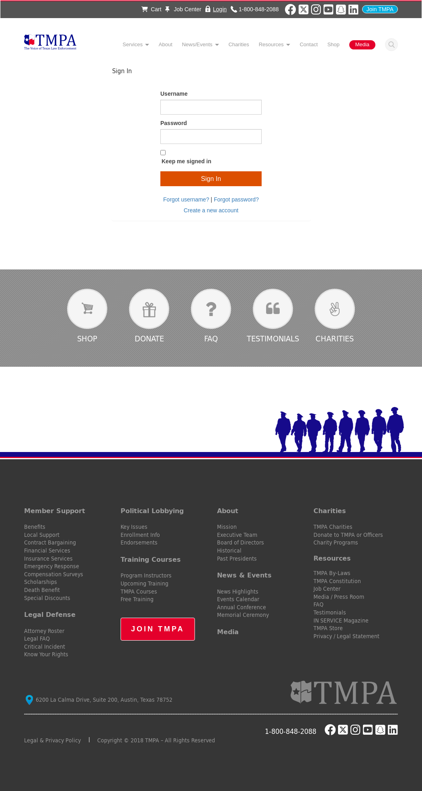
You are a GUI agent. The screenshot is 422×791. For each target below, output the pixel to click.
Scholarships (40, 582)
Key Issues (134, 527)
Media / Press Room (338, 597)
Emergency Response (51, 566)
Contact (309, 44)
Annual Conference (241, 607)
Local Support (41, 535)
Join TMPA (380, 9)
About (165, 44)
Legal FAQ (37, 638)
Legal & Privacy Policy (52, 740)
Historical (229, 550)
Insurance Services (48, 558)
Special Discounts (47, 598)
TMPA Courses (139, 591)
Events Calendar (238, 599)
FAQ (211, 338)
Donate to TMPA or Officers (348, 535)
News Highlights (237, 591)
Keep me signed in (186, 161)
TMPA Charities (332, 527)
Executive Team (237, 535)
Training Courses (151, 559)
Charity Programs (335, 542)
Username (174, 93)
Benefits (34, 527)
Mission (227, 527)
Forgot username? (186, 199)
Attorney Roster (44, 631)
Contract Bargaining (50, 542)
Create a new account (211, 210)
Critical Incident (44, 646)
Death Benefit (42, 590)
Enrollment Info (140, 535)
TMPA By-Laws (331, 573)
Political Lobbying (152, 510)
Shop (333, 44)
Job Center (183, 9)
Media (362, 44)
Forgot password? (236, 199)
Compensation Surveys (53, 574)
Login (220, 9)
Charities (238, 44)
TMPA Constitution (337, 581)
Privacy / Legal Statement (346, 636)
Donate (149, 338)
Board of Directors (240, 542)
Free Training (137, 599)
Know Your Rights (46, 654)
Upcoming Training (144, 583)
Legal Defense (50, 614)
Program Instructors (146, 575)
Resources (271, 44)
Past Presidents (237, 558)
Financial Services (47, 550)
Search (391, 44)
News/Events (197, 44)
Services (133, 44)
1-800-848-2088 (259, 9)
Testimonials (273, 338)
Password (173, 123)
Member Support (54, 510)
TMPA (50, 44)
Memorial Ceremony (243, 615)
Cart (151, 9)
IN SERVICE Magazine (341, 620)
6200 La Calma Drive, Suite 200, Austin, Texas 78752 (99, 700)
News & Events (244, 575)
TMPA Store (328, 628)
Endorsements (139, 542)
